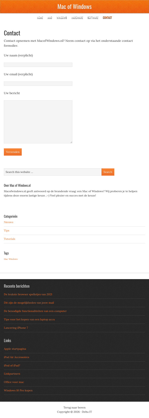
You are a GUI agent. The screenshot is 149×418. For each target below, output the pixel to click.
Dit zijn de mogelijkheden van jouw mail (29, 302)
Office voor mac (14, 382)
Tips (6, 230)
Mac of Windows (74, 6)
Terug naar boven (74, 407)
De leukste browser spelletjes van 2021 (28, 294)
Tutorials (9, 239)
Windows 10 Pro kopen (18, 390)
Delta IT (87, 412)
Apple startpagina (15, 349)
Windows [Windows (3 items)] (13, 259)
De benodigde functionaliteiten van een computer (35, 311)
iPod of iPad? (12, 365)
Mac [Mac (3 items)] (6, 259)
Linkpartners (12, 373)
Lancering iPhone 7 (16, 327)
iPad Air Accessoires (16, 357)
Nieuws (8, 222)
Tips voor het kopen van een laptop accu (29, 319)
